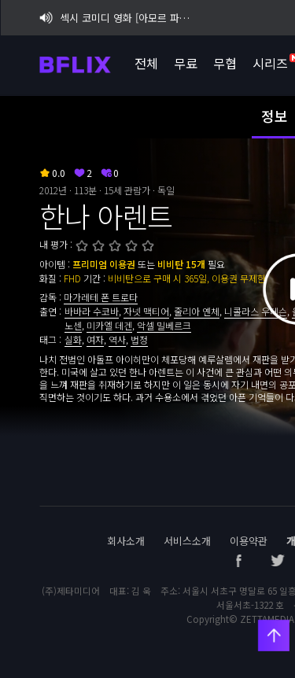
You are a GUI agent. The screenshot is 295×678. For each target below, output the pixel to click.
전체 (145, 62)
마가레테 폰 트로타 (101, 297)
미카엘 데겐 (109, 325)
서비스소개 (187, 540)
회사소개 (126, 540)
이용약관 (248, 540)
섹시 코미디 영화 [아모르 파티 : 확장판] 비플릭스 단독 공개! (117, 17)
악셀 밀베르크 (164, 325)
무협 (224, 62)
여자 (95, 339)
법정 (139, 339)
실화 (73, 339)
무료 (185, 62)
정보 (274, 115)
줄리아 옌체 (196, 311)
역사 (117, 339)
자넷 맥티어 (146, 311)
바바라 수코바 (92, 311)
